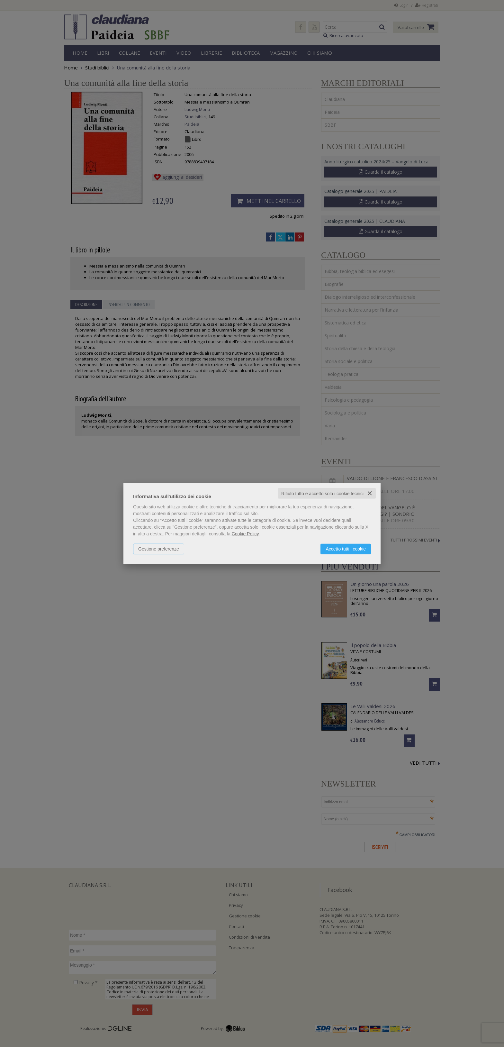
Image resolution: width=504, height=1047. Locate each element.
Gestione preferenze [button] (158, 548)
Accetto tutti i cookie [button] (346, 548)
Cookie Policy (245, 533)
